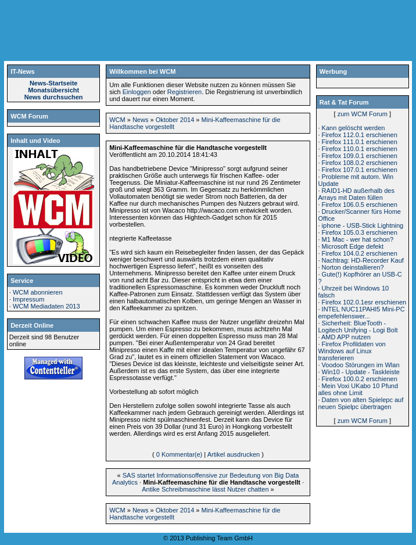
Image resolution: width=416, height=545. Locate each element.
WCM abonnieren (38, 292)
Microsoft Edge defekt (352, 246)
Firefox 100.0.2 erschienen (359, 378)
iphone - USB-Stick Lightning (363, 225)
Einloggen (137, 91)
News (140, 119)
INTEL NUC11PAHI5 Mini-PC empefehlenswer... (361, 313)
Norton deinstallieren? (353, 267)
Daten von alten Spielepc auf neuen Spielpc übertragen (360, 403)
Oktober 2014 (175, 119)
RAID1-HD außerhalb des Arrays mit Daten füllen (356, 194)
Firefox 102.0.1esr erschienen (364, 302)
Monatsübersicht (53, 90)
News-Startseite (54, 83)
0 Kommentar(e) (179, 454)
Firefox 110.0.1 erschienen (359, 148)
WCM (117, 119)
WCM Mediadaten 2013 (46, 306)
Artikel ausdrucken (233, 454)
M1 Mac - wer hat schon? (358, 239)
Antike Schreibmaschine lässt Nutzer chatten (205, 489)
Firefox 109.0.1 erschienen (359, 155)
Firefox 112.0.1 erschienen (359, 134)
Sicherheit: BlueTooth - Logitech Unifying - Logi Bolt (357, 327)
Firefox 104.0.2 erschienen (359, 253)
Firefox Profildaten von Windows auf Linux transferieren (351, 350)
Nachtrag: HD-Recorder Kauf (363, 260)
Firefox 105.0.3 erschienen (359, 232)
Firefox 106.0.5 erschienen (359, 204)
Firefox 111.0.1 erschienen (359, 141)
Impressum (28, 299)
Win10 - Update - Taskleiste (361, 371)
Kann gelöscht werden (353, 127)
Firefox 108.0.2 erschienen (359, 162)
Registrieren (184, 91)
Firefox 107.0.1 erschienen (359, 169)
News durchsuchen (53, 97)
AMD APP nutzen (346, 337)
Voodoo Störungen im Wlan (361, 364)
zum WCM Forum (363, 113)
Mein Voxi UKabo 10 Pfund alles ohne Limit (358, 389)
